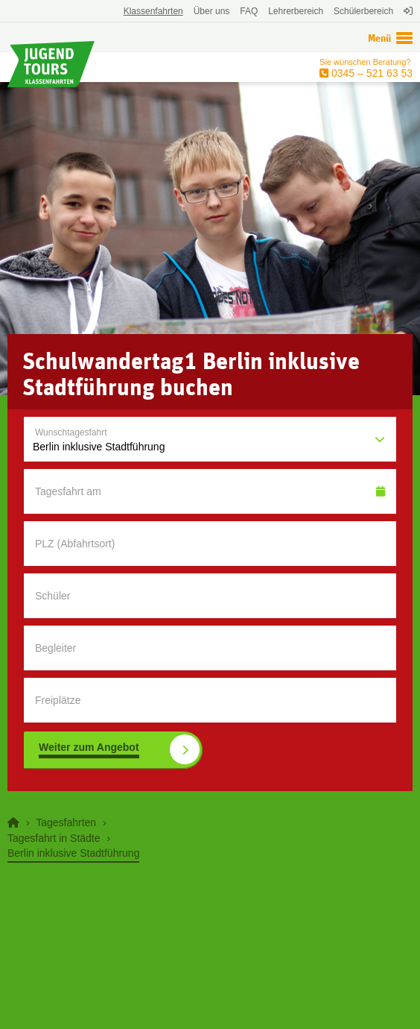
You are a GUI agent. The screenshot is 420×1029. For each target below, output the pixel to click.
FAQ (249, 11)
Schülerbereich (363, 11)
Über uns (212, 11)
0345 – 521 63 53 (370, 73)
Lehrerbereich (295, 11)
